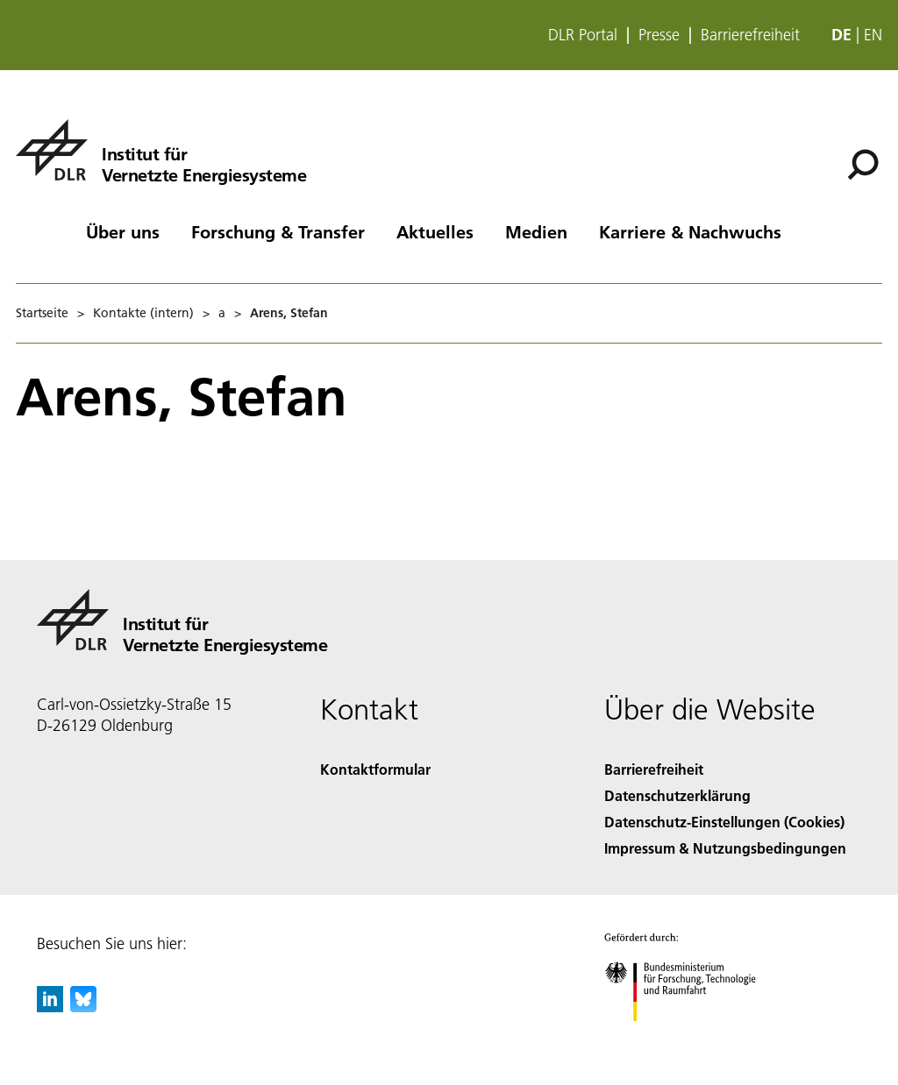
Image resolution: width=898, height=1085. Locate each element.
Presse (659, 35)
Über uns (123, 231)
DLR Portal (582, 35)
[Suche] (863, 165)
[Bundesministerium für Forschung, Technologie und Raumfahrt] (689, 1036)
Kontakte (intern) (143, 313)
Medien (536, 231)
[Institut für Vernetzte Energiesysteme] (161, 150)
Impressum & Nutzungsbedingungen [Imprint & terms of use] (725, 848)
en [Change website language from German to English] (873, 35)
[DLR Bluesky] (83, 1006)
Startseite (42, 313)
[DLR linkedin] (50, 1006)
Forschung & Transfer (278, 231)
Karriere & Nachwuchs (690, 231)
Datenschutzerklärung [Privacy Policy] (677, 795)
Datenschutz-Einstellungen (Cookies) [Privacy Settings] (724, 821)
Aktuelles (435, 231)
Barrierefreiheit (750, 35)
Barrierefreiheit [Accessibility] (653, 769)
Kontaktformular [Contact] (375, 769)
